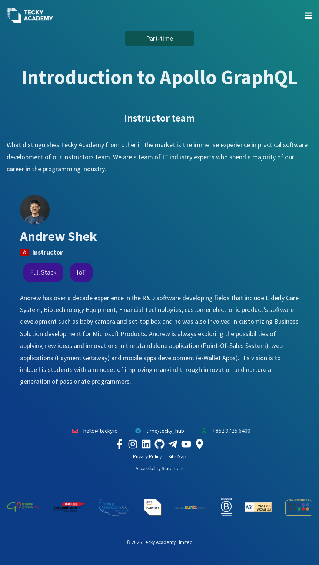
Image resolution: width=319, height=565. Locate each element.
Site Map (177, 456)
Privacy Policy (147, 456)
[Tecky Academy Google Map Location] (199, 444)
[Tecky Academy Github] (159, 444)
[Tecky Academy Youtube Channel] (186, 444)
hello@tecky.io (93, 431)
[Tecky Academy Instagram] (133, 444)
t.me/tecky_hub (157, 431)
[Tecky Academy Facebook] (119, 444)
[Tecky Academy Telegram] (173, 444)
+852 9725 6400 (224, 431)
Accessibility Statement (160, 468)
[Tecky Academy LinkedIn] (146, 444)
